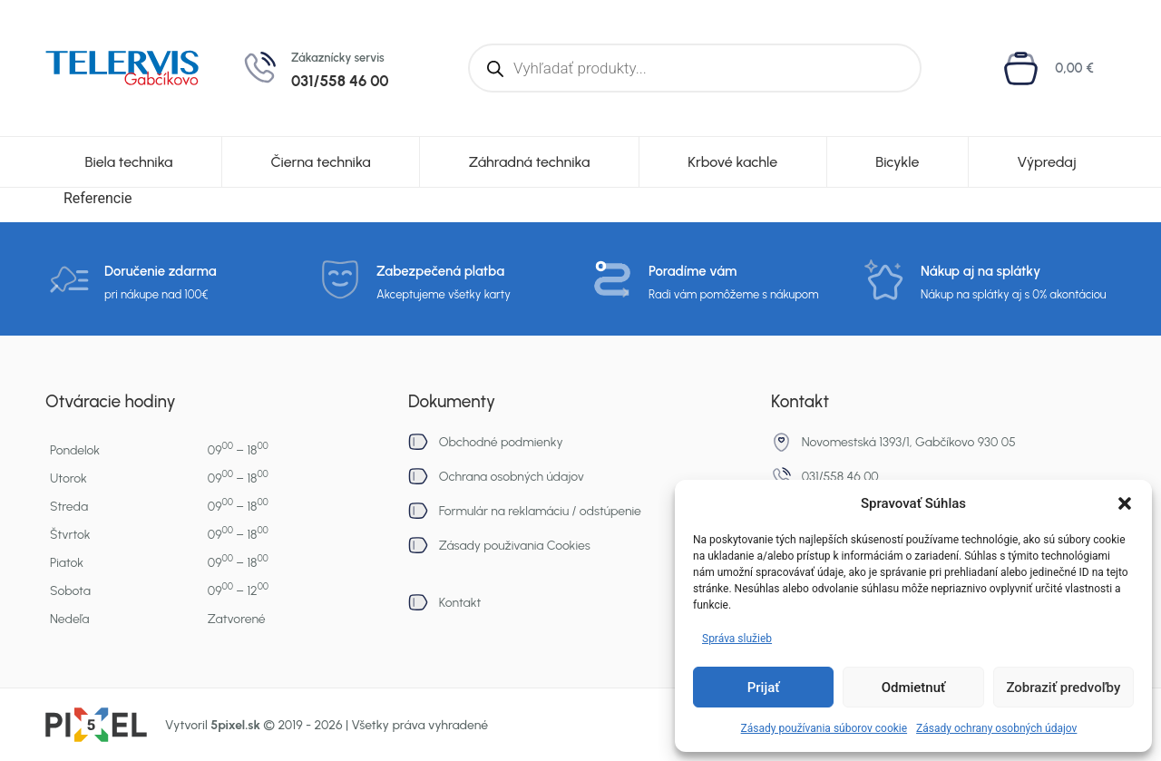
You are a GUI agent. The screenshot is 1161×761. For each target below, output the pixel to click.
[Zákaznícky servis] (259, 68)
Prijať (763, 687)
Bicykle (897, 162)
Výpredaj (1046, 162)
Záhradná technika (529, 162)
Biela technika (128, 162)
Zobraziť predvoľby (1063, 687)
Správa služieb (737, 638)
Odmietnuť (914, 687)
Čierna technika (320, 162)
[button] (1125, 503)
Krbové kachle (732, 162)
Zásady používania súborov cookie (824, 728)
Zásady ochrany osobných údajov (996, 728)
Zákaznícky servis (338, 57)
